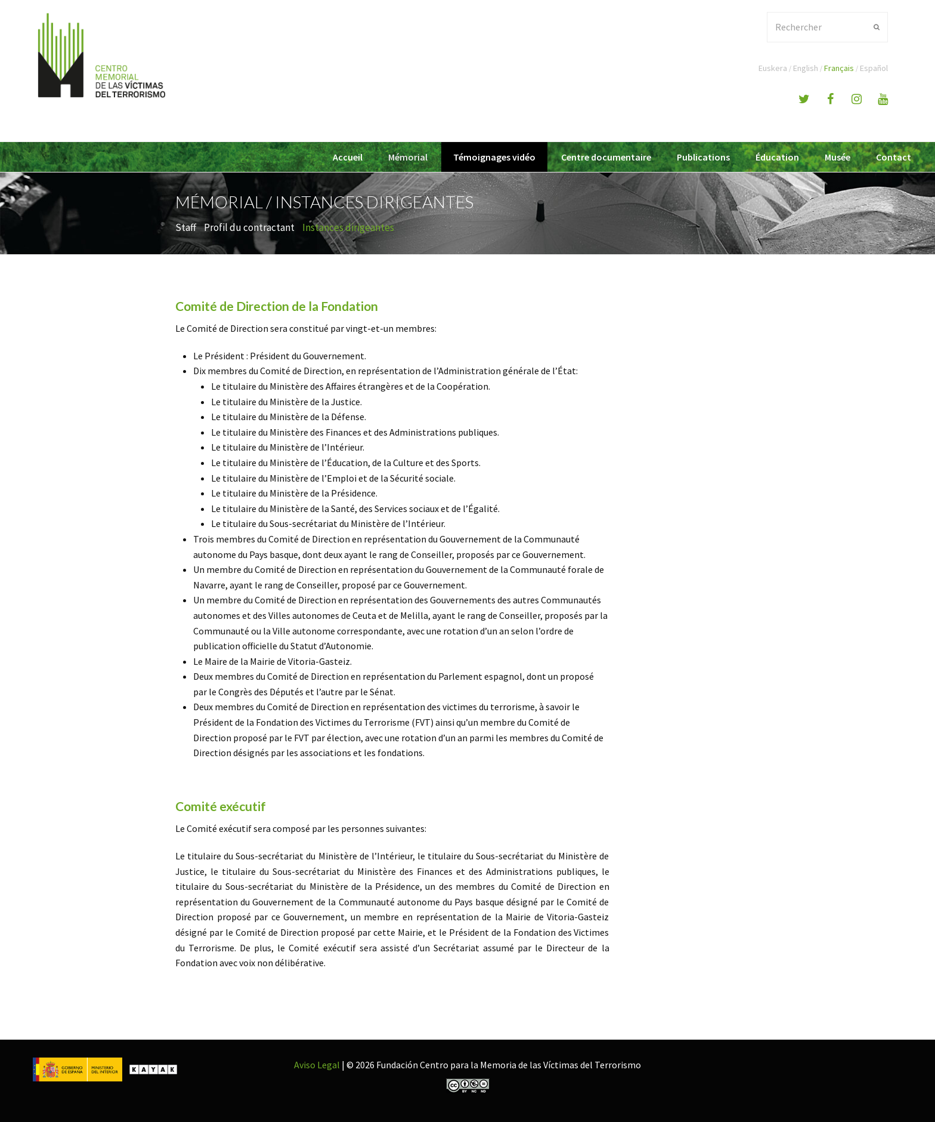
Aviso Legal (317, 1065)
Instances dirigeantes (348, 227)
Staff (185, 227)
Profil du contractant (249, 227)
